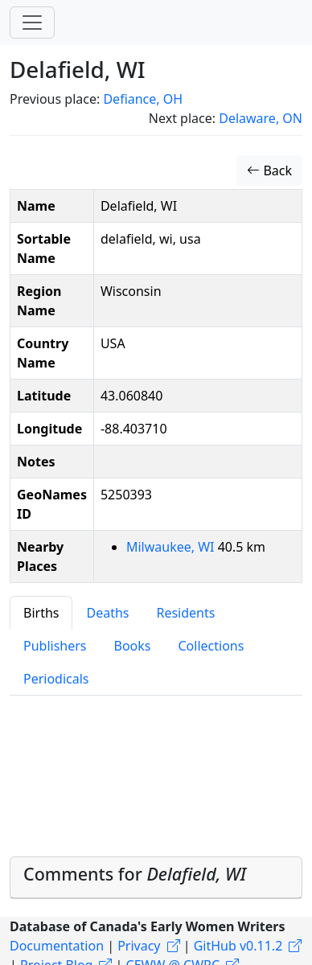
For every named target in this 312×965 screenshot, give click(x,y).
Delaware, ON (260, 118)
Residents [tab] (185, 613)
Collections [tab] (211, 646)
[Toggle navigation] (32, 22)
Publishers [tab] (55, 646)
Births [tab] (41, 613)
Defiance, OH (143, 99)
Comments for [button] (134, 873)
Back (269, 170)
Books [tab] (132, 646)
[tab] (156, 877)
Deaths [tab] (107, 613)
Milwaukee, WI (172, 547)
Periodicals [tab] (56, 679)
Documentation (57, 946)
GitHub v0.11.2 (238, 946)
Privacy (138, 946)
